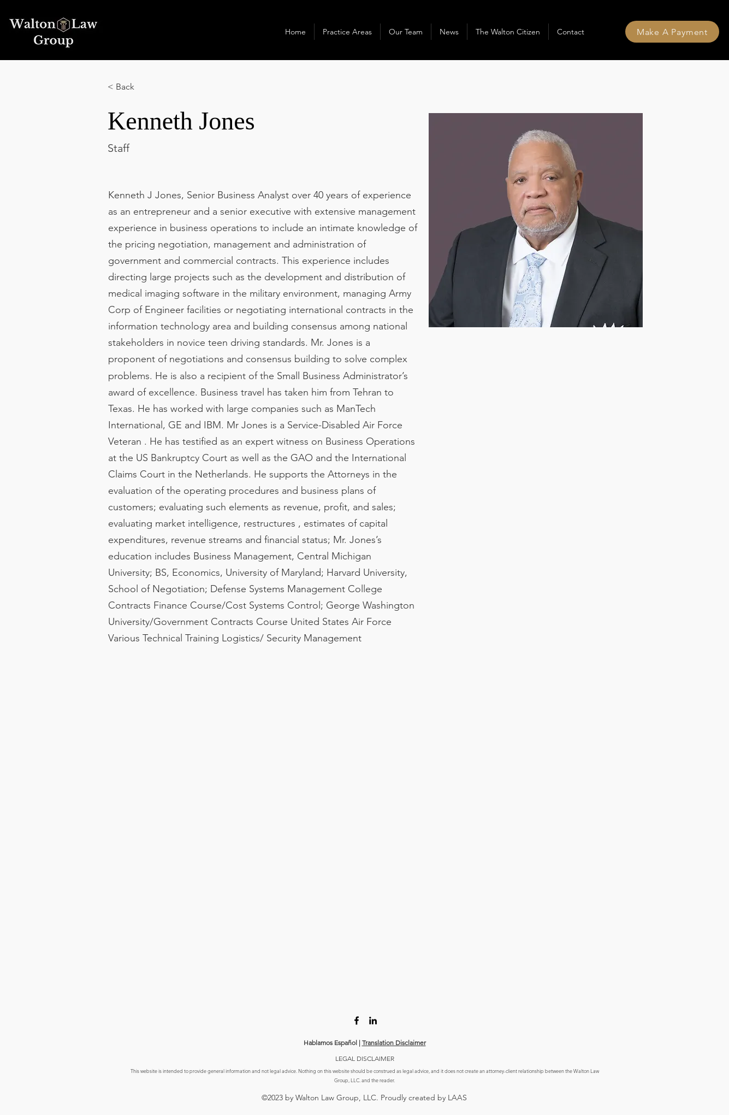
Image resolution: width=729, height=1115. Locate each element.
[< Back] (129, 87)
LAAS (457, 1097)
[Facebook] (356, 1020)
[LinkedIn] (373, 1020)
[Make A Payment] (672, 32)
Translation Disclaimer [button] (394, 1043)
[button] (347, 31)
